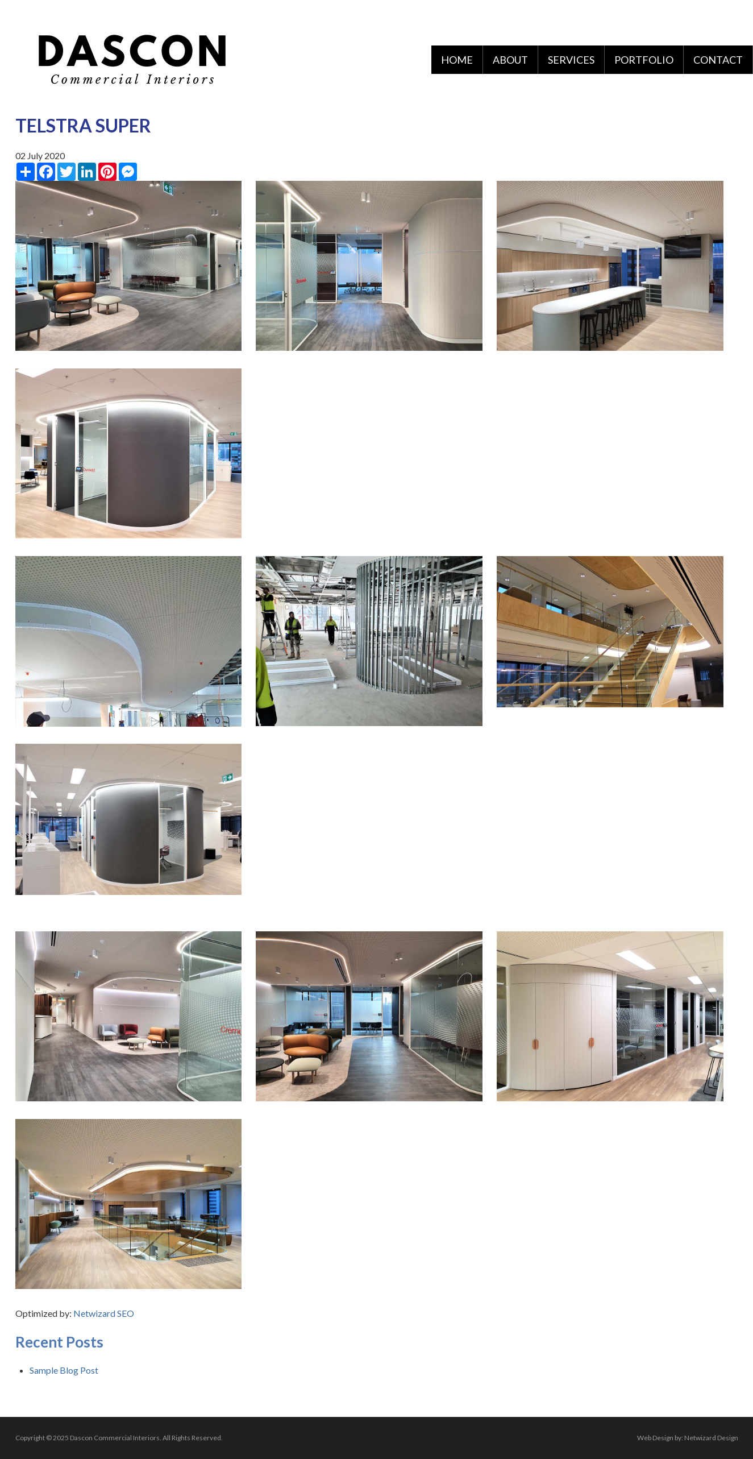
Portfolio (643, 59)
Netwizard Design (711, 1437)
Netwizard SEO (103, 1313)
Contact (718, 59)
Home (457, 59)
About (510, 59)
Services (571, 59)
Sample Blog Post (64, 1370)
